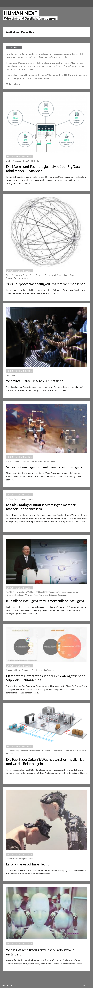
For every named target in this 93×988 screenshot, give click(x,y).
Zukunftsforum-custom (20, 157)
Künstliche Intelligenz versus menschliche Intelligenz (45, 602)
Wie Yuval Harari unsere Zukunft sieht (34, 382)
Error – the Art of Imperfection (29, 865)
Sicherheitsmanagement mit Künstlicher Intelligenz (44, 468)
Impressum (76, 986)
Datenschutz (86, 986)
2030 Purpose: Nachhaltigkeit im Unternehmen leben (46, 285)
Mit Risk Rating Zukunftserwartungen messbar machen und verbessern (41, 508)
